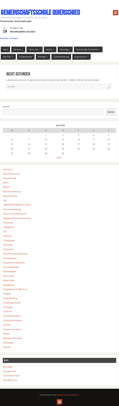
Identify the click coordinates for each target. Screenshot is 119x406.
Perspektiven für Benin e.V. (15, 289)
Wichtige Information (13, 338)
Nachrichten (9, 276)
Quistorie (7, 311)
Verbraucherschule (12, 329)
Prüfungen (8, 307)
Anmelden (8, 366)
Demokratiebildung (12, 209)
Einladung (7, 222)
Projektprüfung (10, 298)
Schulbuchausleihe (11, 315)
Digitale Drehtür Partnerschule (17, 218)
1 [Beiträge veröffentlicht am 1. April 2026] (45, 135)
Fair (5, 231)
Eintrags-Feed (9, 371)
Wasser (6, 333)
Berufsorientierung (12, 191)
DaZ (5, 200)
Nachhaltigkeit (10, 271)
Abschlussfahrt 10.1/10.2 (22, 31)
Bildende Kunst (10, 196)
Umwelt (6, 324)
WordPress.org (10, 380)
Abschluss (7, 169)
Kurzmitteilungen (11, 267)
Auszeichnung (9, 178)
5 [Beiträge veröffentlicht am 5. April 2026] (108, 135)
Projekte (7, 293)
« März (59, 157)
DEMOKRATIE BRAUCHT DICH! (17, 204)
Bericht (6, 187)
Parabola (61, 395)
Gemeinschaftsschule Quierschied (40, 12)
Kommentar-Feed (11, 375)
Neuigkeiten (8, 284)
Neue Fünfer (9, 280)
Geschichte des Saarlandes (15, 253)
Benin (6, 182)
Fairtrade (7, 236)
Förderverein (9, 240)
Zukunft (7, 347)
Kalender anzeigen (9, 38)
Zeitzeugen (8, 342)
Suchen (6, 106)
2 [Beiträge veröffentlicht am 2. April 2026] (63, 135)
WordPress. (73, 395)
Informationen (10, 258)
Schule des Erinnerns (12, 320)
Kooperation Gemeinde (14, 262)
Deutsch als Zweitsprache (14, 213)
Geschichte (8, 249)
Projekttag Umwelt (11, 302)
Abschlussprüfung (11, 173)
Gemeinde (8, 244)
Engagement (9, 227)
